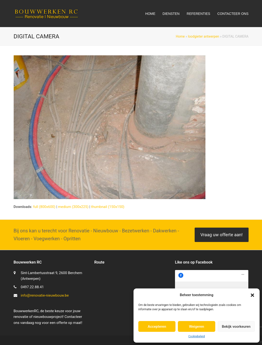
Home (180, 36)
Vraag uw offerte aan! (221, 234)
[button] (252, 295)
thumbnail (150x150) (107, 207)
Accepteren (157, 326)
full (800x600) (44, 207)
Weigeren (196, 326)
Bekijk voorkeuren (236, 326)
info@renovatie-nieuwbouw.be (45, 295)
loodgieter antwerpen (203, 36)
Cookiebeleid (196, 336)
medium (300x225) (73, 207)
